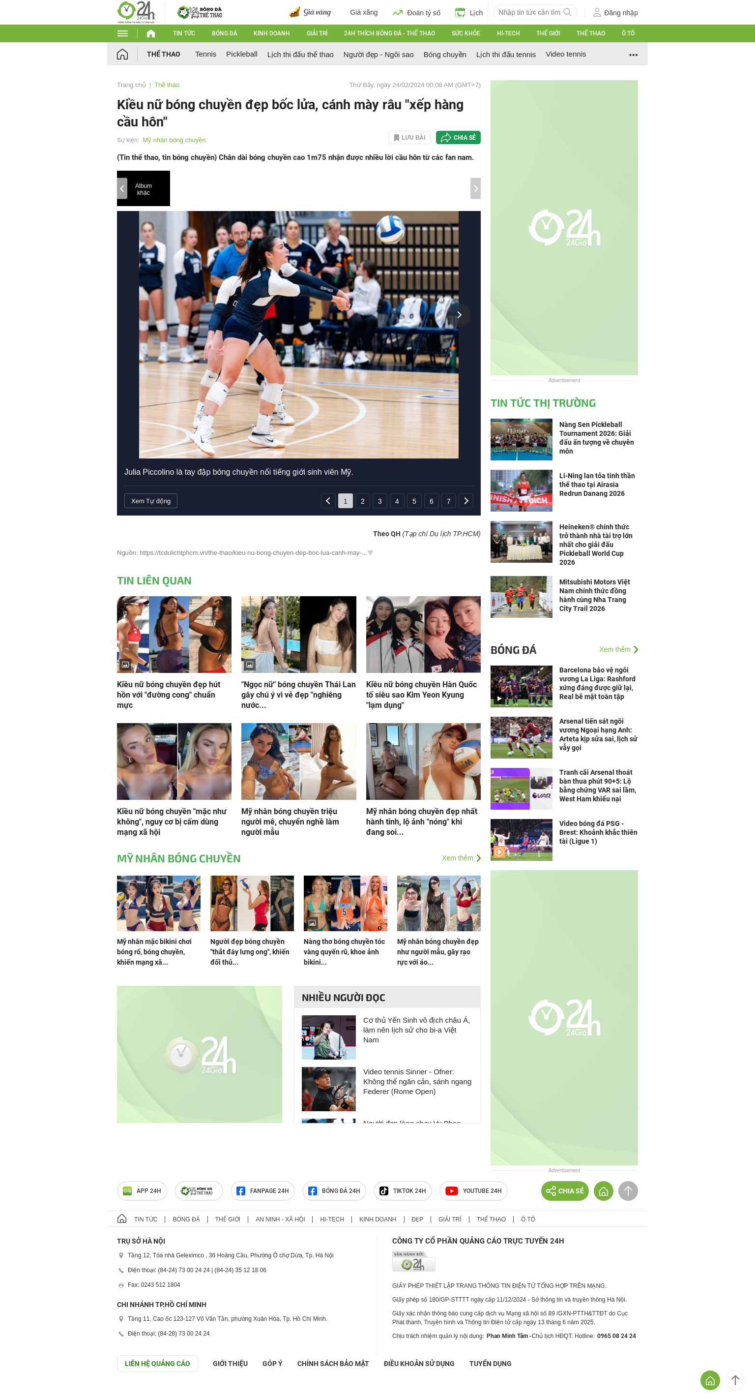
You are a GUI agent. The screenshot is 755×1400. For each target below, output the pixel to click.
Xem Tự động (151, 501)
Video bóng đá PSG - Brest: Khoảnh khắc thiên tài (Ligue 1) (598, 832)
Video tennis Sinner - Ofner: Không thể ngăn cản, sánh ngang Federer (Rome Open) (417, 1081)
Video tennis (566, 54)
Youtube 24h (473, 1191)
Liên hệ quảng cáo (157, 1364)
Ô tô (628, 33)
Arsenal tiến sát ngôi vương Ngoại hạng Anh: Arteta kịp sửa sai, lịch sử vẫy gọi (598, 734)
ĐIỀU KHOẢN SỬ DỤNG (419, 1364)
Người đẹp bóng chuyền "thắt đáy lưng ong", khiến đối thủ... (250, 952)
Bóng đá (224, 33)
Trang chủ (131, 85)
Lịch (469, 12)
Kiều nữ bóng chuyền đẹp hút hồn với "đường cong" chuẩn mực (168, 695)
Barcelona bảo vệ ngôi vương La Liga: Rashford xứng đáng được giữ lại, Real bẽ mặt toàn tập (597, 683)
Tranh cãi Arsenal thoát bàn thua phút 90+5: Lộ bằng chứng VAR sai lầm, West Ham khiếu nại (597, 785)
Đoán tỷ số (416, 12)
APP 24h (142, 1191)
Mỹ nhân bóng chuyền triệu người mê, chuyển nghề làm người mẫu (290, 822)
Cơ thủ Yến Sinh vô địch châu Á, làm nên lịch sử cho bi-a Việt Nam (416, 1030)
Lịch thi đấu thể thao (300, 54)
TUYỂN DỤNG (490, 1364)
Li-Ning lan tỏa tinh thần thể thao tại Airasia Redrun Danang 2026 (597, 484)
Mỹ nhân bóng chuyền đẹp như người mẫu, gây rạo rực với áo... (438, 952)
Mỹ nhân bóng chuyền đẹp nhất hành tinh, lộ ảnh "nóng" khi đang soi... (421, 822)
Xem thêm (457, 858)
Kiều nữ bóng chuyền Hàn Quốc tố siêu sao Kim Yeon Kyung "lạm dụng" (421, 695)
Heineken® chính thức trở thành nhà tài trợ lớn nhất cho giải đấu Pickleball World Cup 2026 (596, 544)
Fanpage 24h (262, 1191)
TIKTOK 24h (402, 1191)
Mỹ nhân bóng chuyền (174, 140)
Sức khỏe (466, 33)
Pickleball (241, 54)
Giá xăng (364, 12)
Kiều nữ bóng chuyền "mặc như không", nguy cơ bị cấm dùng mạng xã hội (172, 822)
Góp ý (272, 1364)
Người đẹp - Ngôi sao (379, 54)
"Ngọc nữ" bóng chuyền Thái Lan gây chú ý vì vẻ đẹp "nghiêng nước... (298, 695)
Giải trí (317, 33)
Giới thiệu (230, 1364)
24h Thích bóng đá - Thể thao (389, 33)
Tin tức (184, 33)
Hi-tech (508, 33)
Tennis (205, 54)
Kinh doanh (272, 33)
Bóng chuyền (445, 54)
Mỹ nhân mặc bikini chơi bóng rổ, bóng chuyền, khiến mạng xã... (154, 952)
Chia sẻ (465, 137)
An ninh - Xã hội (280, 1219)
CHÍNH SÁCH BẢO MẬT (333, 1364)
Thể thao (591, 33)
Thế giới (548, 33)
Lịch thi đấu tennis (506, 54)
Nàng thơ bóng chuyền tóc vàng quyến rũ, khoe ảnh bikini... (344, 952)
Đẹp (418, 1219)
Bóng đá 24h (334, 1191)
